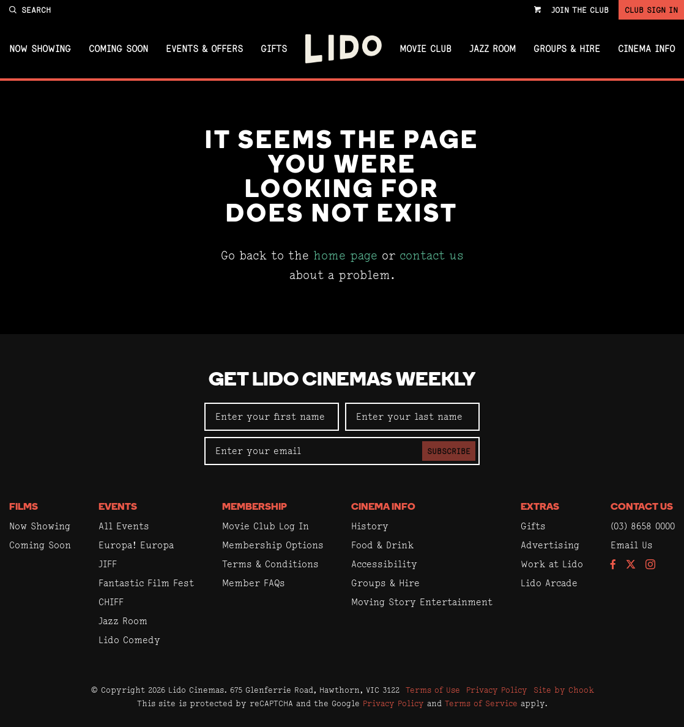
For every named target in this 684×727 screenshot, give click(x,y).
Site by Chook (563, 690)
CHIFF (111, 602)
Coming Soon (118, 49)
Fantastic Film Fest (146, 583)
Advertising (550, 545)
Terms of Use (433, 690)
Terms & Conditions (270, 564)
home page (345, 255)
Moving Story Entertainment (422, 602)
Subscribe (448, 451)
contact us (432, 255)
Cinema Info (646, 49)
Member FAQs (253, 583)
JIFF (108, 564)
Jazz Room (492, 49)
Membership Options (273, 545)
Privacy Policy (496, 690)
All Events (124, 526)
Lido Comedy (129, 640)
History (369, 526)
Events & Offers (204, 49)
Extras (540, 507)
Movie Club (426, 49)
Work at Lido (552, 564)
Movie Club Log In (265, 526)
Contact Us (642, 507)
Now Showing (40, 49)
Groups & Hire (566, 49)
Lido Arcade (549, 583)
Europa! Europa (136, 545)
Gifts (274, 49)
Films (23, 507)
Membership (254, 507)
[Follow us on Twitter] (631, 565)
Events (118, 507)
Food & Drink (382, 545)
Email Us (632, 545)
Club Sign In (651, 10)
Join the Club (580, 10)
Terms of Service (481, 703)
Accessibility (384, 564)
